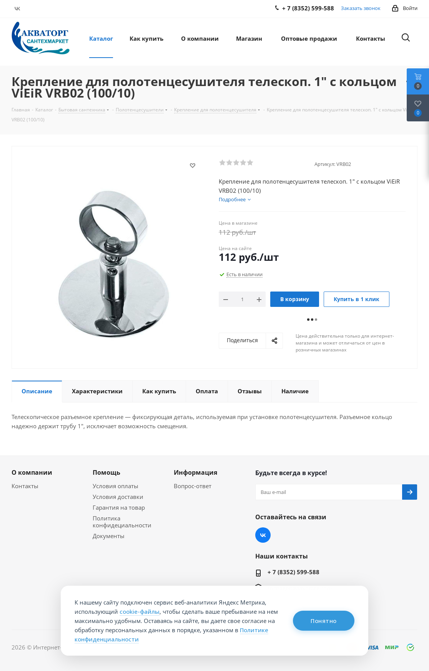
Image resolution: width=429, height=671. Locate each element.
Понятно (324, 621)
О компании (32, 472)
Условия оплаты (115, 486)
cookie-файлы (140, 611)
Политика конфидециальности (122, 521)
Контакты (25, 486)
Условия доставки (118, 496)
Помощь (106, 472)
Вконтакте (17, 8)
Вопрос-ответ (192, 486)
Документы (109, 536)
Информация (195, 472)
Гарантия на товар (119, 507)
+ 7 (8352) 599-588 (293, 572)
